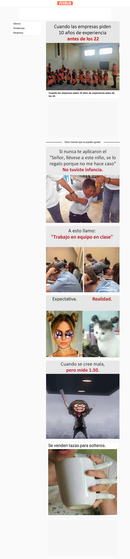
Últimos (17, 23)
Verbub (65, 3)
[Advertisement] (65, 14)
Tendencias (19, 28)
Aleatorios (18, 33)
